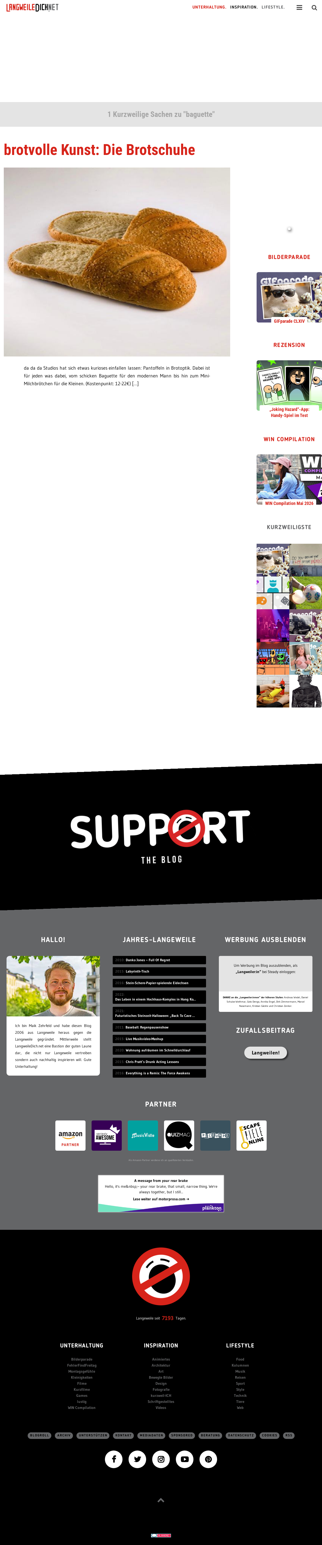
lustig (82, 1401)
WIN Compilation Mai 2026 (289, 503)
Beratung (210, 1435)
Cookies (269, 1435)
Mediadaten (151, 1435)
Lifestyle (240, 1346)
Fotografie (161, 1389)
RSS (289, 1435)
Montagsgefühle (81, 1371)
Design (161, 1383)
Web (240, 1407)
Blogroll (39, 1435)
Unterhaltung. (209, 7)
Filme (82, 1383)
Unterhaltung (81, 1346)
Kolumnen (240, 1365)
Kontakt (123, 1435)
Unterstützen (93, 1435)
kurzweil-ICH (161, 1395)
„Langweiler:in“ (248, 971)
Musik (240, 1371)
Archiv (64, 1435)
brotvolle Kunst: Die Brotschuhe (99, 150)
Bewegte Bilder (161, 1377)
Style (240, 1389)
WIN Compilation (289, 440)
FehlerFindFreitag (82, 1365)
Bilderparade (289, 258)
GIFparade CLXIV (289, 321)
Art (161, 1371)
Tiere (240, 1401)
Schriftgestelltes (161, 1401)
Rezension (289, 345)
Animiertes (161, 1359)
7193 (168, 1318)
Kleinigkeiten (82, 1377)
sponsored (182, 1435)
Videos (161, 1407)
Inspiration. (244, 7)
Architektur (161, 1365)
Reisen (240, 1377)
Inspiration (161, 1346)
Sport (240, 1383)
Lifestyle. (273, 7)
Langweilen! (266, 1053)
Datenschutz (241, 1435)
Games (82, 1395)
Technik (240, 1395)
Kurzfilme (82, 1389)
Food (240, 1359)
